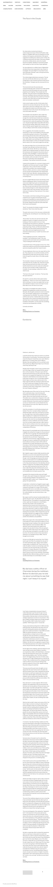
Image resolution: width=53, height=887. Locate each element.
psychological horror (7, 2)
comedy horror (44, 5)
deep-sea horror (37, 8)
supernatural (35, 2)
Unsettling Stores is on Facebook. (31, 861)
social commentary (19, 8)
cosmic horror (36, 5)
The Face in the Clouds (32, 18)
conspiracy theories (7, 8)
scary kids (10, 5)
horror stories (27, 5)
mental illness (44, 2)
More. (24, 309)
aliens (4, 5)
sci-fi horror (28, 8)
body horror (17, 2)
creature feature (26, 2)
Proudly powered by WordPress (10, 883)
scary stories (18, 5)
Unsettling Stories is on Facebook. (31, 311)
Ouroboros (27, 320)
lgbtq (44, 8)
